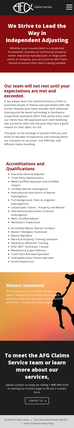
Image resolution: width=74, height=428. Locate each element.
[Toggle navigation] (69, 6)
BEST (65, 419)
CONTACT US (37, 400)
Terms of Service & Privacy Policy (38, 423)
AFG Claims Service (20, 419)
